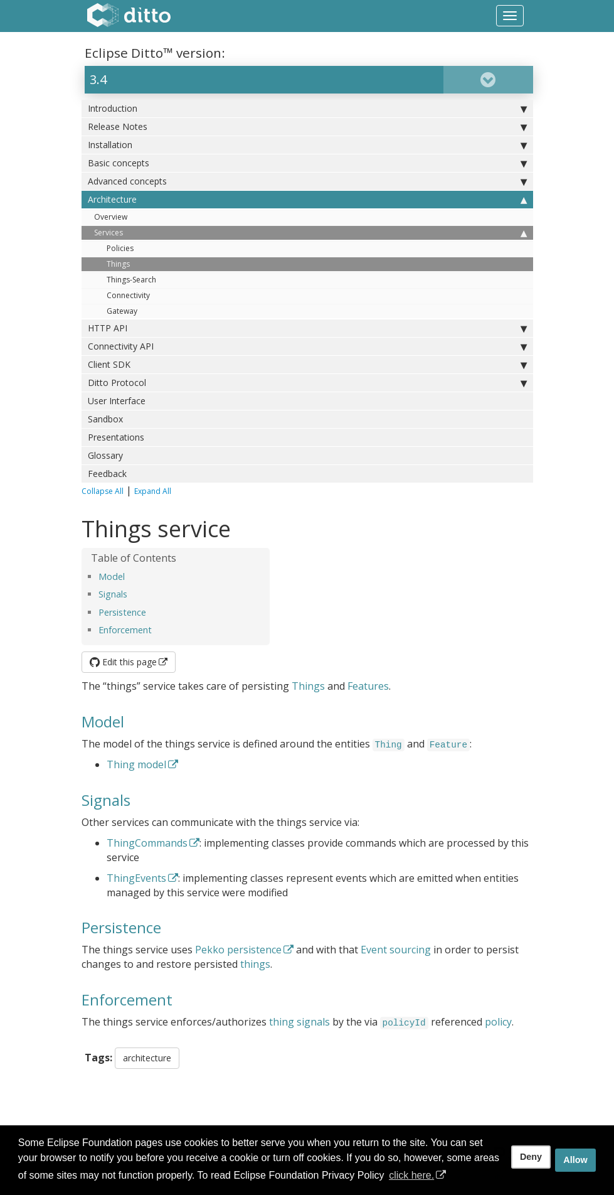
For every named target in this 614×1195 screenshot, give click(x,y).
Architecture (307, 199)
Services (310, 232)
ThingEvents (136, 878)
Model (111, 576)
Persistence (122, 612)
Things (118, 264)
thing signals (299, 1022)
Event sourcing (396, 950)
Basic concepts (307, 163)
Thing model (136, 764)
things (255, 964)
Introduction (307, 108)
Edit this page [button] (123, 662)
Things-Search (131, 279)
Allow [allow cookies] (575, 1160)
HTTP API (307, 328)
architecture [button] (147, 1058)
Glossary (105, 455)
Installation (307, 145)
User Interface (117, 401)
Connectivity (128, 295)
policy (498, 1022)
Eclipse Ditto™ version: (155, 53)
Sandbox (105, 419)
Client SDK (307, 364)
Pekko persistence (238, 950)
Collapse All (103, 491)
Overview (110, 217)
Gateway (122, 311)
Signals (112, 594)
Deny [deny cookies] (531, 1157)
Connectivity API (307, 346)
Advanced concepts (307, 181)
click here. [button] (411, 1175)
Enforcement (125, 630)
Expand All (152, 491)
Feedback (107, 474)
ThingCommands (147, 843)
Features (368, 686)
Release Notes (307, 127)
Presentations (116, 437)
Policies (120, 248)
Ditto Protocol (307, 383)
